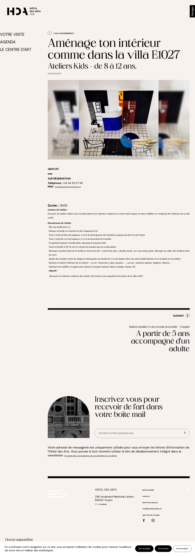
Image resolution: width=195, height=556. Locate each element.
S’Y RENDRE (105, 521)
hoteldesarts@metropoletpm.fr (74, 186)
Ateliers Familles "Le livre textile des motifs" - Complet (154, 346)
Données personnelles (156, 526)
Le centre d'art (16, 47)
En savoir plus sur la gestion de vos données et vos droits (104, 473)
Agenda (10, 40)
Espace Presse (150, 507)
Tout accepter (144, 549)
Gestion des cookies (155, 532)
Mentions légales (153, 520)
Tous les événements (68, 33)
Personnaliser (182, 549)
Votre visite (14, 34)
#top (186, 508)
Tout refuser (163, 549)
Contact (148, 513)
